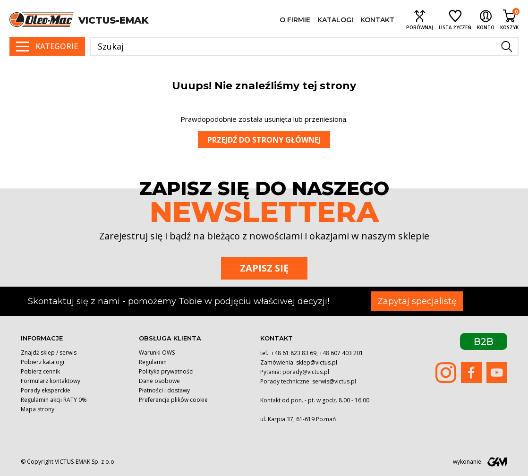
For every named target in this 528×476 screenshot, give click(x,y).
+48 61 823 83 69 (293, 353)
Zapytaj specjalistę (417, 301)
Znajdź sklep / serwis (49, 352)
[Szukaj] (304, 46)
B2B (484, 341)
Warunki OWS (157, 352)
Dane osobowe (159, 381)
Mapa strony (37, 409)
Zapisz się (264, 268)
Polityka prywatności (166, 371)
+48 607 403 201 (341, 353)
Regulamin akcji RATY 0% (54, 400)
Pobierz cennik (40, 371)
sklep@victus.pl (316, 362)
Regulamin (153, 362)
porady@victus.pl (305, 372)
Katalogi (335, 20)
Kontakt (377, 20)
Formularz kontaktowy (50, 381)
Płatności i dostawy (164, 390)
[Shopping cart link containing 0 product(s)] (509, 19)
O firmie (295, 20)
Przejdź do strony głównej (264, 140)
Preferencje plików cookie (173, 400)
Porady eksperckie (45, 390)
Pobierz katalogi (42, 362)
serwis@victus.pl (334, 381)
